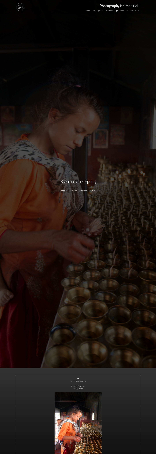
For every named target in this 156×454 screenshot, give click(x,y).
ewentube (109, 10)
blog (94, 10)
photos (100, 10)
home (87, 10)
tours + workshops (133, 10)
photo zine (120, 10)
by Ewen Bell (119, 6)
